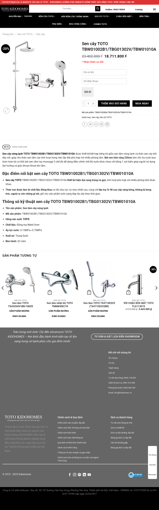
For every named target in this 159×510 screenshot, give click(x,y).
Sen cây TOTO (13, 181)
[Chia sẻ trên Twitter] (90, 124)
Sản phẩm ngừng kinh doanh (19, 314)
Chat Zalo (152, 462)
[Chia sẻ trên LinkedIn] (107, 124)
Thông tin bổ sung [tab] (24, 147)
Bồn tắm (144, 16)
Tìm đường (152, 452)
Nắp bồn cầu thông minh (74, 16)
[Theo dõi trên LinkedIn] (84, 487)
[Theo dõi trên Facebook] (69, 487)
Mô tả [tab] (7, 147)
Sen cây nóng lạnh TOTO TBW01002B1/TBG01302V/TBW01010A (38, 154)
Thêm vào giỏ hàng (114, 103)
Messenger (152, 471)
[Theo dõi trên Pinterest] (79, 487)
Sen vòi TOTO (102, 16)
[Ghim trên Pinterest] (101, 124)
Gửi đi (87, 91)
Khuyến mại (16, 16)
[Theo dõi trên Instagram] (74, 487)
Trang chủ (7, 34)
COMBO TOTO (100, 24)
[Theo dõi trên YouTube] (89, 487)
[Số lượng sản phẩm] (88, 103)
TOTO (26, 220)
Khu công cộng (78, 24)
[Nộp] (97, 8)
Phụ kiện (57, 24)
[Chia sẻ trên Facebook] (84, 124)
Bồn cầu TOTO (47, 16)
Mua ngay (142, 103)
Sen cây (40, 34)
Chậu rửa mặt (124, 16)
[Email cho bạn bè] (96, 124)
